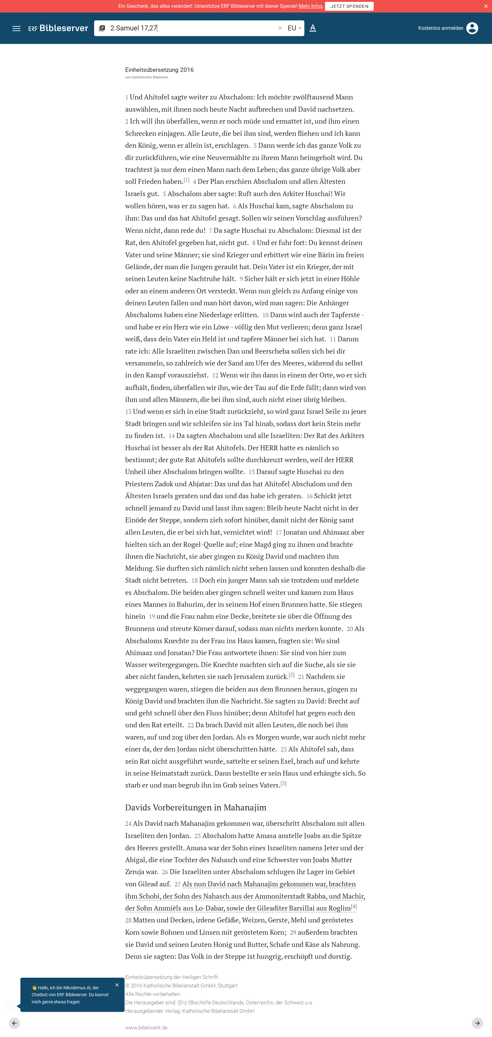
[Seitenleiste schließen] (354, 546)
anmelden (402, 103)
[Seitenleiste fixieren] (354, 49)
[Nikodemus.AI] (14, 1006)
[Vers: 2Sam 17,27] (416, 56)
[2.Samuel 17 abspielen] (425, 345)
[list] (425, 244)
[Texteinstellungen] (313, 28)
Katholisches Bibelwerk (79, 77)
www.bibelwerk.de (76, 1027)
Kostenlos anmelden (440, 28)
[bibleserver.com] (58, 29)
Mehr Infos (311, 6)
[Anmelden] (472, 28)
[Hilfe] (482, 69)
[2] (221, 674)
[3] (213, 783)
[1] (116, 179)
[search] (193, 28)
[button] (486, 6)
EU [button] (296, 28)
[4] (283, 906)
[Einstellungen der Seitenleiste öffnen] (472, 69)
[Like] (368, 69)
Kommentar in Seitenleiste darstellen (416, 216)
